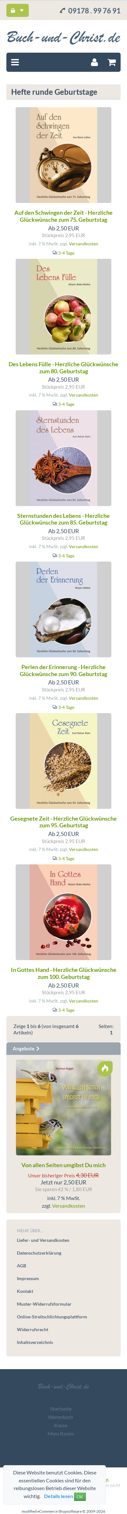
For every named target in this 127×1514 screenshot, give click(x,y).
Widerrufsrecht (32, 1329)
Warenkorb (60, 1417)
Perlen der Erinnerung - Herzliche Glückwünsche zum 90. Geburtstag (63, 670)
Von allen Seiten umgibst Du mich (63, 1164)
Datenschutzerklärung (39, 1253)
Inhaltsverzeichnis (35, 1342)
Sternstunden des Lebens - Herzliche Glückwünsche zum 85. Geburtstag (63, 519)
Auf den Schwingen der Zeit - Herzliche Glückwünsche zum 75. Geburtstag (63, 216)
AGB (21, 1265)
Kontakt (25, 1291)
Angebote (26, 1048)
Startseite (60, 1409)
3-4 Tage (66, 253)
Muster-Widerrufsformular (44, 1304)
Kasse (60, 1425)
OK (80, 1496)
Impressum (28, 1278)
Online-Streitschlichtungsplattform (52, 1316)
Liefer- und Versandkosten (43, 1240)
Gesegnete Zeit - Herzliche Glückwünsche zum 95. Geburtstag (63, 822)
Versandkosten (83, 243)
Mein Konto (61, 1433)
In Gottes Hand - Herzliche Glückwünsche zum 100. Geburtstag (63, 973)
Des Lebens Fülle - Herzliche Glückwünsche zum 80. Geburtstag (63, 368)
